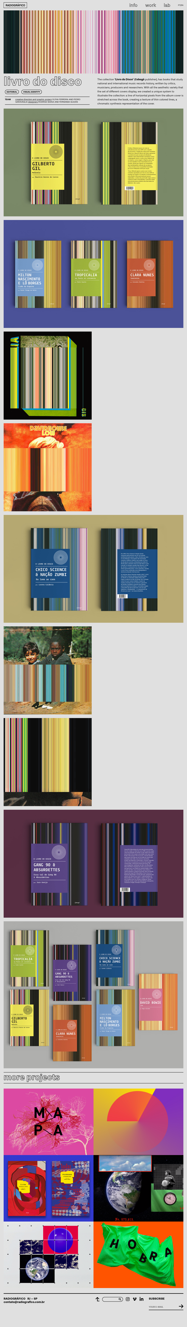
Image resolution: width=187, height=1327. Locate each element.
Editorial (12, 92)
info (133, 5)
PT (179, 5)
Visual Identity (31, 92)
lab (167, 5)
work (150, 5)
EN (182, 5)
